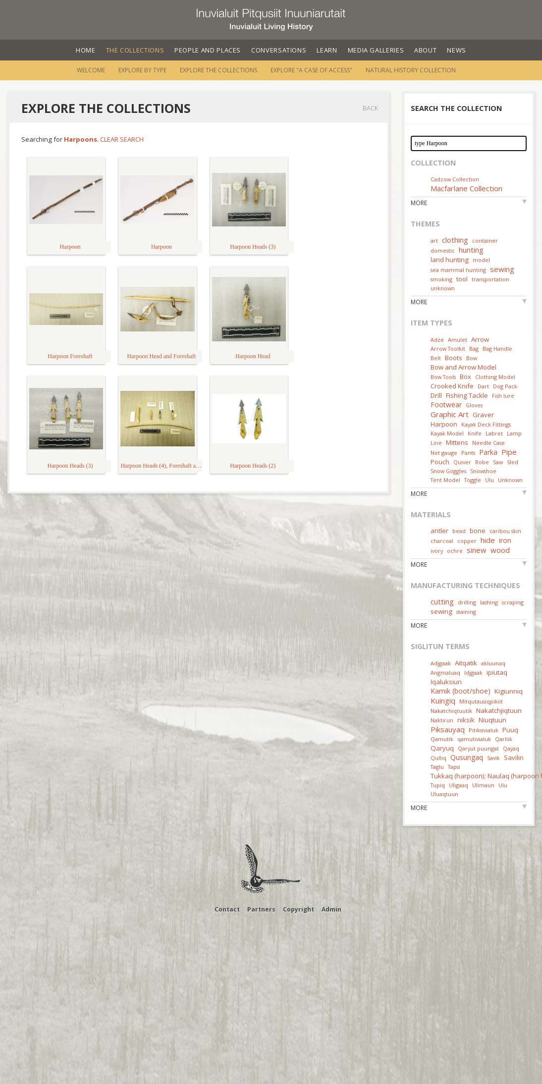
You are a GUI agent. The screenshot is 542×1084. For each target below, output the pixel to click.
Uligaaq (458, 785)
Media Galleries (376, 50)
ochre (455, 550)
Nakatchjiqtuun (499, 710)
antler (439, 530)
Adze (437, 339)
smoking (441, 279)
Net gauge (444, 452)
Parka (488, 452)
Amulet (457, 339)
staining (466, 611)
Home (86, 50)
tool (462, 278)
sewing (502, 269)
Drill (436, 395)
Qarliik (503, 739)
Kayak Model (447, 433)
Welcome (91, 70)
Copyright (298, 909)
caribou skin (505, 531)
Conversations (278, 50)
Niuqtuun (492, 719)
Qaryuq (442, 748)
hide (488, 540)
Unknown (510, 480)
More (419, 203)
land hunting (450, 259)
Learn (327, 50)
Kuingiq (443, 700)
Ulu (489, 480)
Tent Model (445, 480)
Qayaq (511, 748)
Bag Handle (497, 348)
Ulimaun (483, 785)
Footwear (446, 404)
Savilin (514, 757)
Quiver (462, 462)
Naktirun (442, 720)
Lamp (514, 433)
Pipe (509, 452)
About (425, 50)
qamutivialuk (474, 739)
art (434, 240)
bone (478, 530)
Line (436, 442)
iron (505, 540)
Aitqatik (466, 662)
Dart (483, 386)
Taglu (437, 766)
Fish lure (503, 395)
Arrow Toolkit (448, 348)
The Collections (135, 50)
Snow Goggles (448, 471)
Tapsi (454, 766)
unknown (443, 288)
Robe (482, 462)
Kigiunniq (508, 691)
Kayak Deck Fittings (486, 424)
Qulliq (438, 757)
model (481, 260)
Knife (475, 433)
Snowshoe (483, 471)
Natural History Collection (411, 70)
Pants (468, 452)
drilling (467, 602)
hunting (471, 250)
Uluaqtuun (444, 794)
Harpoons (80, 139)
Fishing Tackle (467, 395)
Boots (453, 357)
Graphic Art (450, 414)
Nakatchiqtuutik (451, 710)
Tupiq (438, 785)
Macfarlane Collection (466, 188)
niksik (466, 719)
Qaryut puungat (478, 748)
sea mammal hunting (458, 269)
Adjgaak (441, 663)
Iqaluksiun (446, 681)
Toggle (472, 480)
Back (370, 108)
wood (500, 550)
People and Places (207, 50)
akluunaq (493, 663)
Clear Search (122, 139)
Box (465, 376)
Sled (512, 462)
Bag (474, 348)
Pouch (440, 461)
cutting (442, 601)
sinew (477, 550)
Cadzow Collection (455, 179)
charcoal (442, 540)
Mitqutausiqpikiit (481, 701)
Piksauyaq (448, 729)
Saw (498, 462)
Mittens (457, 442)
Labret (494, 433)
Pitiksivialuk (483, 730)
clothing (455, 240)
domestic (443, 250)
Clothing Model (495, 376)
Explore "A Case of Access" (311, 70)
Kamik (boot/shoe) (460, 691)
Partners (261, 909)
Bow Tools (443, 376)
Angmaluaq (445, 672)
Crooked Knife (452, 385)
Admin (331, 909)
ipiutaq (497, 672)
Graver (483, 414)
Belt (436, 358)
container (485, 240)
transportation (490, 279)
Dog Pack (505, 386)
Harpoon (444, 424)
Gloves (474, 405)
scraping (513, 602)
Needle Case (488, 442)
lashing (489, 602)
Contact (227, 909)
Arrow (480, 339)
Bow (471, 358)
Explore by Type (142, 70)
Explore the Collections (218, 70)
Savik (493, 757)
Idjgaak (473, 672)
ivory (437, 550)
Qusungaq (466, 757)
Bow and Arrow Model (463, 367)
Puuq (510, 729)
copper (467, 540)
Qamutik (442, 739)
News (456, 50)
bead (459, 531)
